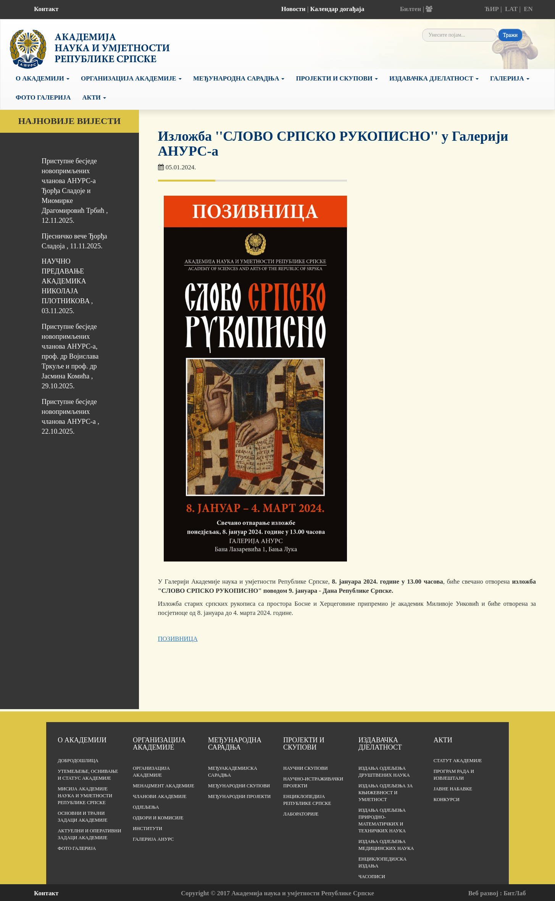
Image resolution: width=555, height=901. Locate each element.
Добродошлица (78, 760)
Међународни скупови (239, 785)
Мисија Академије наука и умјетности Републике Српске (85, 795)
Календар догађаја (337, 9)
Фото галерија (43, 97)
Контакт (46, 9)
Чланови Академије (159, 796)
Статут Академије (458, 760)
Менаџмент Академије (163, 785)
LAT (511, 9)
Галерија (509, 78)
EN (528, 9)
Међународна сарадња (239, 78)
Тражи (510, 35)
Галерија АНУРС (153, 839)
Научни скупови (305, 768)
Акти (94, 97)
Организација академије (159, 743)
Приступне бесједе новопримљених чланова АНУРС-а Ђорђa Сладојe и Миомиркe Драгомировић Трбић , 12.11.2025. (75, 190)
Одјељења (146, 807)
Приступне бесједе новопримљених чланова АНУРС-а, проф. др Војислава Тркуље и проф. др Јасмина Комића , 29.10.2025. (70, 356)
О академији (42, 78)
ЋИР (492, 9)
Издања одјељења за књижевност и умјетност (385, 792)
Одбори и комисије (158, 818)
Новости (293, 9)
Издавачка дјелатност (434, 78)
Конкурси (447, 799)
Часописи (371, 876)
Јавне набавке (453, 789)
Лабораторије (301, 814)
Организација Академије (131, 78)
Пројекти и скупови (337, 78)
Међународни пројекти (239, 796)
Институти (147, 828)
